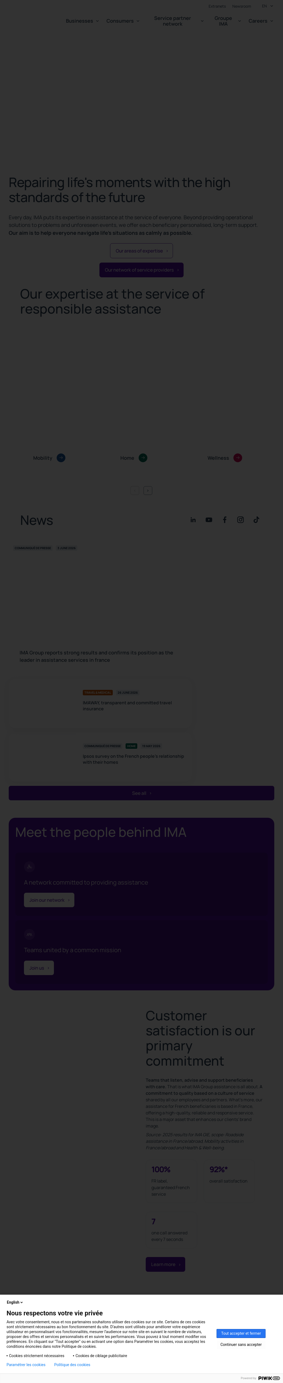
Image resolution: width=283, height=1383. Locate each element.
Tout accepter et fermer (241, 1333)
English (15, 1302)
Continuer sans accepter (240, 1344)
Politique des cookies (72, 1365)
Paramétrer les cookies (26, 1365)
